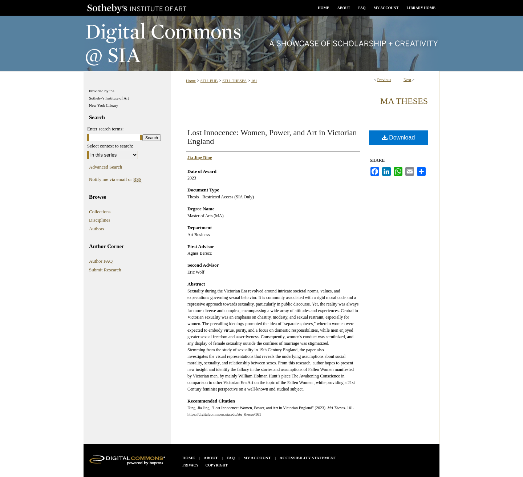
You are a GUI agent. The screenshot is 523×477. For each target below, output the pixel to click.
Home (191, 80)
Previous (384, 79)
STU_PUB (209, 80)
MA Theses (404, 101)
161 (254, 80)
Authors (96, 228)
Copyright (217, 465)
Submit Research (105, 269)
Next (407, 79)
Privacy (190, 465)
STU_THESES (234, 80)
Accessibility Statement (308, 458)
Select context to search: (110, 146)
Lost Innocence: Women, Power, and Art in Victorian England (272, 137)
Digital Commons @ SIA (261, 43)
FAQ (231, 458)
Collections (99, 211)
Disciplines (99, 220)
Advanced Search (105, 167)
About (211, 458)
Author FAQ (101, 261)
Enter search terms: (105, 129)
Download (398, 137)
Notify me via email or (115, 179)
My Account (257, 458)
